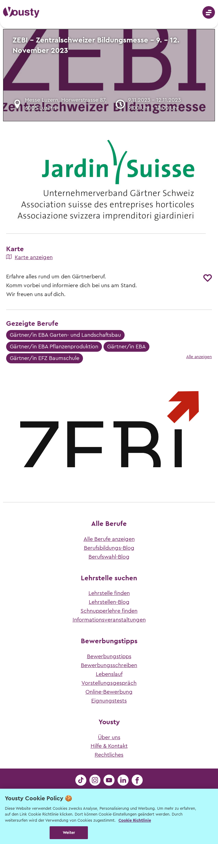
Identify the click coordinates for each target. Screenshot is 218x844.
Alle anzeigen (199, 357)
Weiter (69, 833)
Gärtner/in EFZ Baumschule (44, 358)
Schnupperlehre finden (109, 611)
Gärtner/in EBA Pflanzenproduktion (54, 346)
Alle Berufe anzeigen (109, 539)
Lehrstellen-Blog (109, 602)
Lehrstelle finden (109, 593)
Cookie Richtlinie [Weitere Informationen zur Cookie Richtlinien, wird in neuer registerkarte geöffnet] (134, 820)
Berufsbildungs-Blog (109, 548)
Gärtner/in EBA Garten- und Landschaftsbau (65, 335)
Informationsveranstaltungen (109, 619)
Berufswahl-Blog (109, 557)
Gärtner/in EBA (126, 346)
